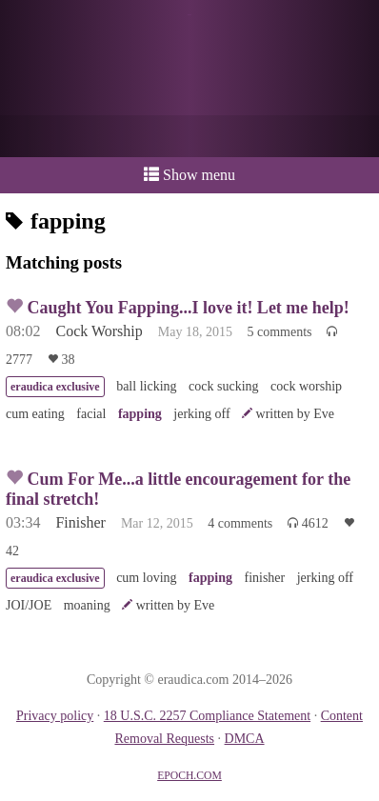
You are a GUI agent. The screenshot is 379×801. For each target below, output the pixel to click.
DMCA (245, 738)
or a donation (189, 136)
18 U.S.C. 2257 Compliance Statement (207, 716)
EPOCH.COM (189, 776)
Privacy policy (54, 716)
